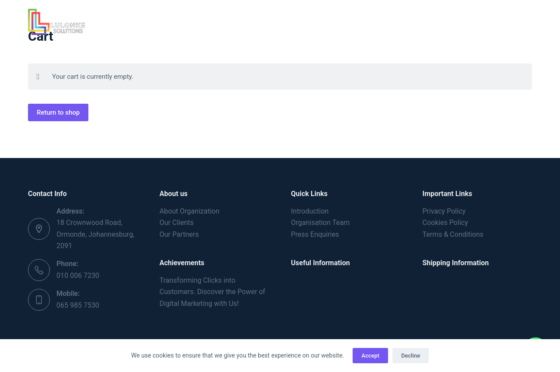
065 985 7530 (77, 305)
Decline (410, 355)
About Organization (190, 211)
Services (253, 22)
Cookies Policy (445, 222)
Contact (393, 21)
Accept (370, 355)
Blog (350, 21)
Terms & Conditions (453, 234)
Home (162, 21)
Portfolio (306, 21)
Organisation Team (320, 222)
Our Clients (177, 222)
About (202, 21)
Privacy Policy (444, 211)
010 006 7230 (77, 275)
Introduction (310, 211)
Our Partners (179, 234)
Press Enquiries (315, 234)
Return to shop (58, 112)
